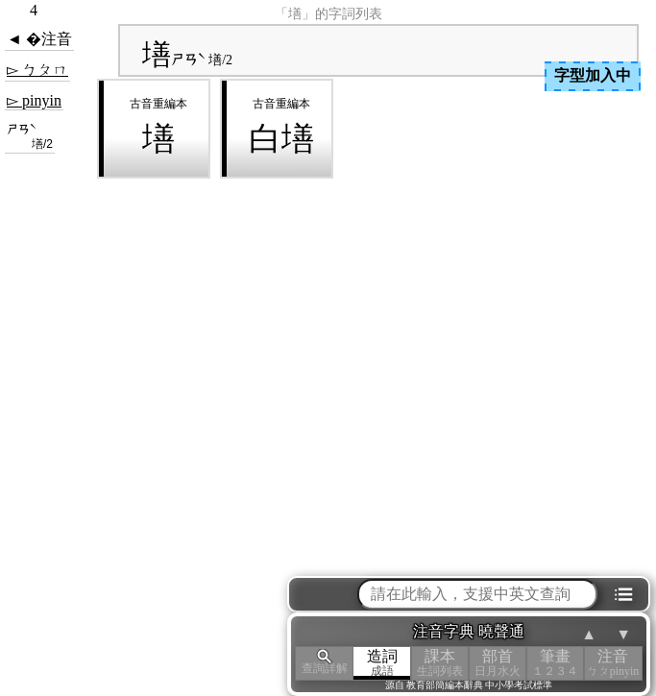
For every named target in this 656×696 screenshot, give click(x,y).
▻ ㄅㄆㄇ (37, 69)
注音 (613, 663)
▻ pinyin (34, 100)
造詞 (382, 663)
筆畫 (555, 663)
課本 (440, 663)
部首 (497, 663)
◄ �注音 (39, 39)
